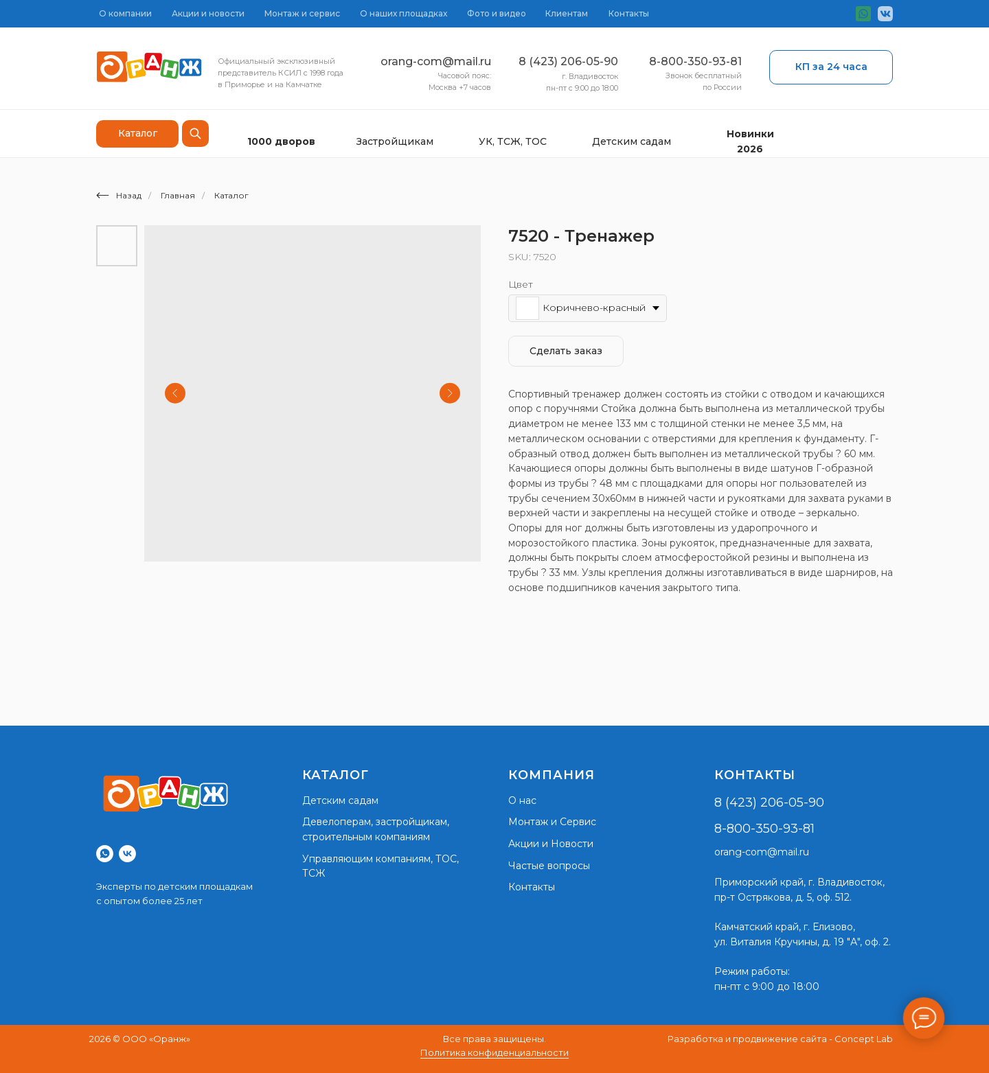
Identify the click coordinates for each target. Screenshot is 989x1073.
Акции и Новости (550, 844)
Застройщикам (394, 141)
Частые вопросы (549, 865)
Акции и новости (208, 13)
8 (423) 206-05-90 (568, 61)
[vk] (127, 853)
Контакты (629, 13)
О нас (522, 800)
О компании (125, 13)
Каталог (231, 195)
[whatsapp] (104, 853)
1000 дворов (281, 141)
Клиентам (566, 13)
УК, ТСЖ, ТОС (513, 141)
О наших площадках (403, 13)
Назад (118, 195)
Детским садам (631, 141)
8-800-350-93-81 (695, 61)
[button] (831, 67)
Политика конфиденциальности (494, 1052)
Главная (178, 195)
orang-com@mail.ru (435, 61)
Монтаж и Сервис (552, 822)
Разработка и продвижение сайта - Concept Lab (780, 1038)
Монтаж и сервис (302, 13)
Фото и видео (496, 13)
